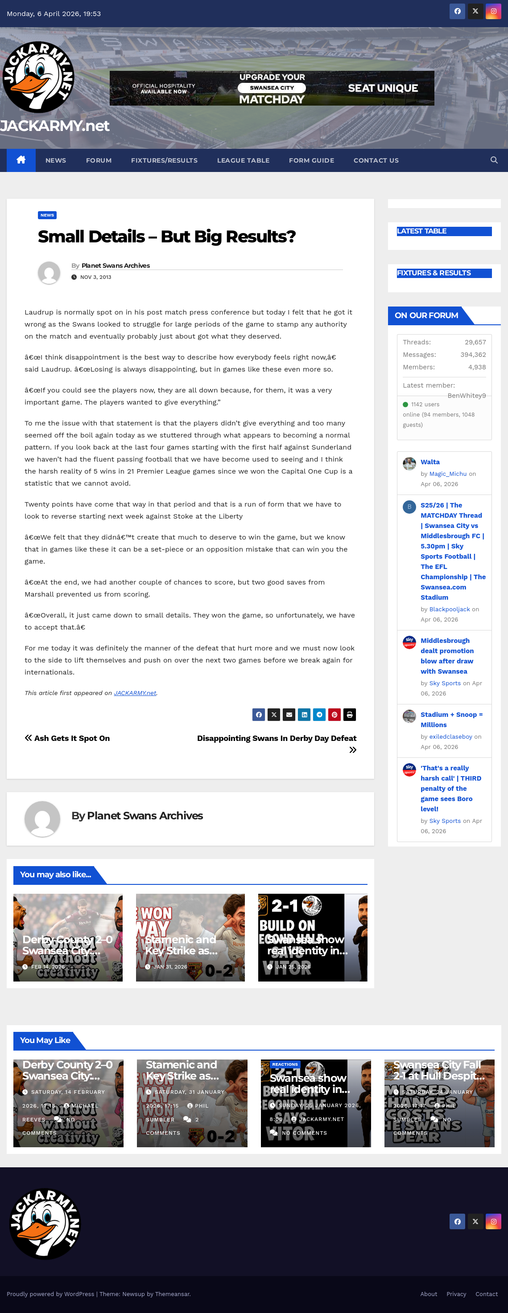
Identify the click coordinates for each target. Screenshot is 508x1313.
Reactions (285, 1064)
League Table (243, 160)
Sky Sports (445, 683)
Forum (99, 160)
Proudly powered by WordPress (51, 1294)
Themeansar (172, 1294)
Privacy (456, 1294)
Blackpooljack (450, 609)
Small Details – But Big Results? (167, 236)
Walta (430, 462)
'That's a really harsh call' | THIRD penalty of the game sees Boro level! (451, 788)
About (428, 1294)
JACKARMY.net (55, 125)
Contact (486, 1294)
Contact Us (376, 160)
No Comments (304, 1133)
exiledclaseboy (451, 736)
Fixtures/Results (164, 160)
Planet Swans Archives (115, 266)
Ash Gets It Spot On (67, 738)
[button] (494, 160)
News (55, 160)
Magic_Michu (448, 473)
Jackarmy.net (317, 1119)
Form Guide (311, 160)
